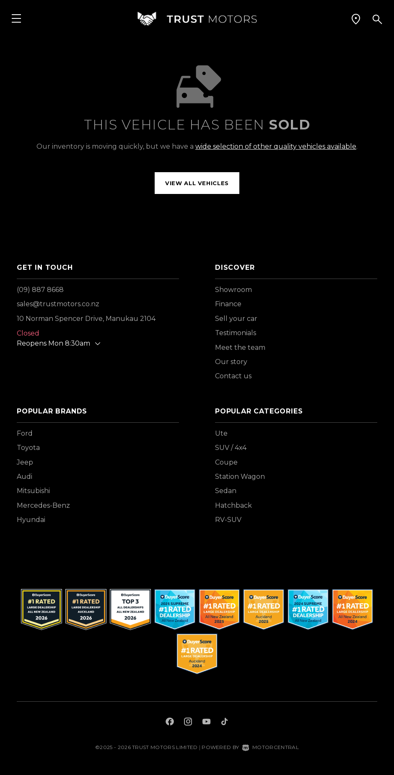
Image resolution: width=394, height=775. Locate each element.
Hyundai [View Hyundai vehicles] (31, 520)
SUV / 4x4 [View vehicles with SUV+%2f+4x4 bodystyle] (230, 448)
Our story (231, 362)
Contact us (233, 376)
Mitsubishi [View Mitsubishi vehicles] (33, 491)
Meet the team (240, 347)
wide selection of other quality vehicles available (275, 146)
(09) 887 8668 (40, 290)
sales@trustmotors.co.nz (58, 304)
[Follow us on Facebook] (170, 722)
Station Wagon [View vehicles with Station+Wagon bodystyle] (240, 476)
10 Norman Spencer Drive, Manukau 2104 (86, 319)
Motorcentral (270, 747)
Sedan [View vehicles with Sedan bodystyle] (225, 491)
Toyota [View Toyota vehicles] (28, 448)
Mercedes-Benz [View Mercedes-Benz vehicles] (43, 505)
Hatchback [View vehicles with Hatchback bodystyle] (233, 505)
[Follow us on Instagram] (188, 722)
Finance (228, 304)
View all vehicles (197, 183)
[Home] (197, 19)
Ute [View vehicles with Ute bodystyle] (221, 433)
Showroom (233, 290)
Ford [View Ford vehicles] (25, 433)
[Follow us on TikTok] (224, 722)
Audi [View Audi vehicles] (24, 476)
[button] (356, 19)
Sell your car (236, 319)
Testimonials (235, 333)
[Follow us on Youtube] (206, 722)
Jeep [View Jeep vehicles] (25, 462)
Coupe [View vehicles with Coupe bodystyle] (226, 462)
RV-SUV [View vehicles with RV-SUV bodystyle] (228, 520)
